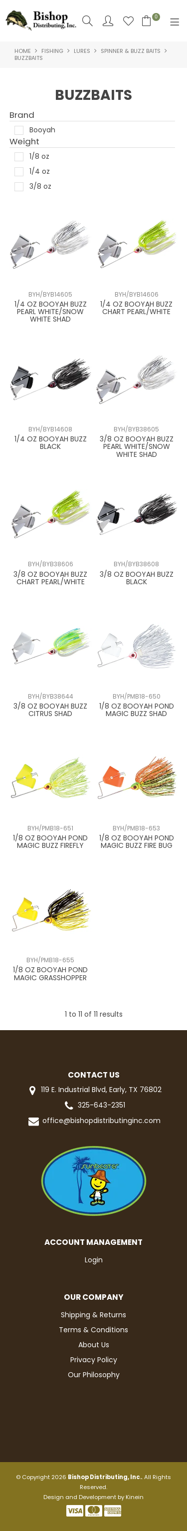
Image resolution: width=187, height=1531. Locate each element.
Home (22, 51)
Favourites (128, 20)
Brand (21, 115)
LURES (82, 51)
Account (108, 20)
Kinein (135, 1497)
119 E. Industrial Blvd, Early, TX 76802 (93, 1090)
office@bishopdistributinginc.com (94, 1121)
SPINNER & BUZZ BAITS (131, 51)
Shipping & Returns (93, 1315)
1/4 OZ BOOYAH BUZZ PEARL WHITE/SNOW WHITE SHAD (50, 312)
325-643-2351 (93, 1106)
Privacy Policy (93, 1360)
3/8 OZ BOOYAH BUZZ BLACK (137, 578)
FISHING (52, 51)
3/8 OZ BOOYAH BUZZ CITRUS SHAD (50, 710)
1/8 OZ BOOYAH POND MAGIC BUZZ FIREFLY (50, 841)
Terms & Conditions (93, 1330)
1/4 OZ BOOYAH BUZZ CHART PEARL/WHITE (136, 308)
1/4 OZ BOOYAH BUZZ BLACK (50, 442)
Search (87, 20)
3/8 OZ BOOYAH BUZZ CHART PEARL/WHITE (50, 578)
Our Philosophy (94, 1375)
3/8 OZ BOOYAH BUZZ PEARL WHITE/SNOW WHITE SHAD (137, 446)
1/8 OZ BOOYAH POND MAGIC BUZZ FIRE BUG (136, 841)
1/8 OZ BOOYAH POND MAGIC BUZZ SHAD (136, 710)
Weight (24, 141)
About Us (93, 1345)
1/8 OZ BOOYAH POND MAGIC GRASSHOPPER (50, 973)
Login (94, 1260)
